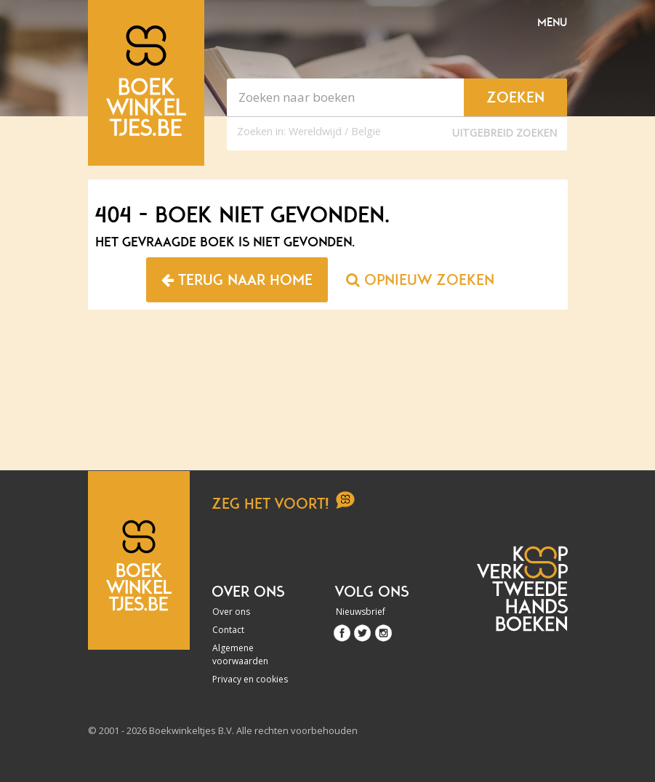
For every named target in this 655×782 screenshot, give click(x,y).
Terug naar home (237, 280)
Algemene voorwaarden (240, 654)
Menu (552, 22)
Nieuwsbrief (360, 611)
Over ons (231, 611)
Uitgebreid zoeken (504, 133)
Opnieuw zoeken (420, 280)
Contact (228, 630)
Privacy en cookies (250, 679)
